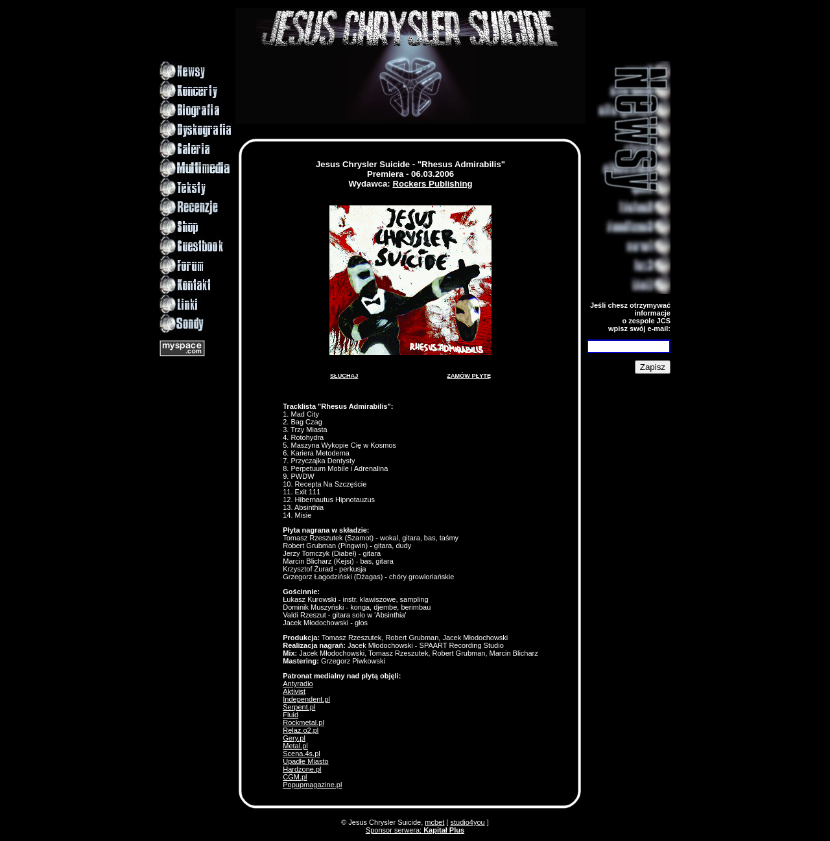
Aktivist (294, 691)
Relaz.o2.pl (300, 730)
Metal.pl (295, 746)
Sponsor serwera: (415, 830)
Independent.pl (306, 699)
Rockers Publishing (432, 184)
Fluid (290, 715)
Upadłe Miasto (305, 761)
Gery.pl (294, 738)
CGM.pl (295, 777)
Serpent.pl (299, 707)
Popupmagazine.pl (312, 785)
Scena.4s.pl (301, 753)
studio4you (467, 822)
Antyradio (298, 683)
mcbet (434, 822)
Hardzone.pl (302, 769)
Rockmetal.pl (303, 722)
